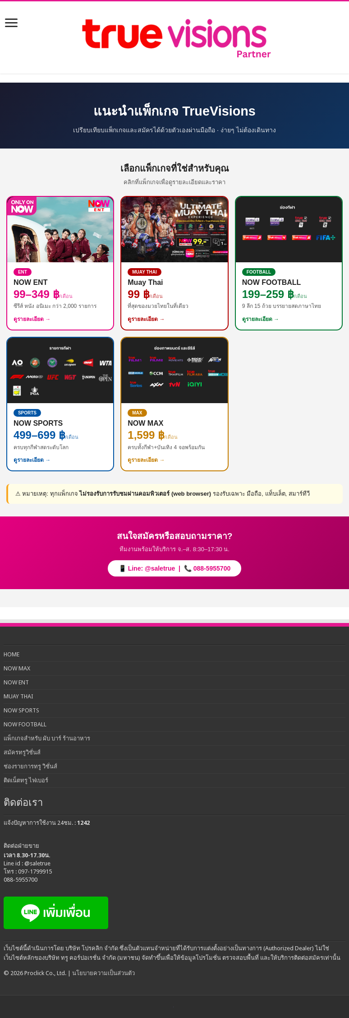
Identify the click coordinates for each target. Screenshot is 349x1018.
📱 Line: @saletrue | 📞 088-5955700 (174, 568)
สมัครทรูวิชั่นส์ (22, 752)
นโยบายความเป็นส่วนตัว (103, 973)
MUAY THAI (18, 696)
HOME (11, 654)
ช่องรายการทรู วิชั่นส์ (30, 766)
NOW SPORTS (21, 710)
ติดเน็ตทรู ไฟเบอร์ (26, 780)
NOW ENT (16, 682)
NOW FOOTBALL (25, 724)
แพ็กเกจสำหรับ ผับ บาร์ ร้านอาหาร (47, 738)
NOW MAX (17, 668)
